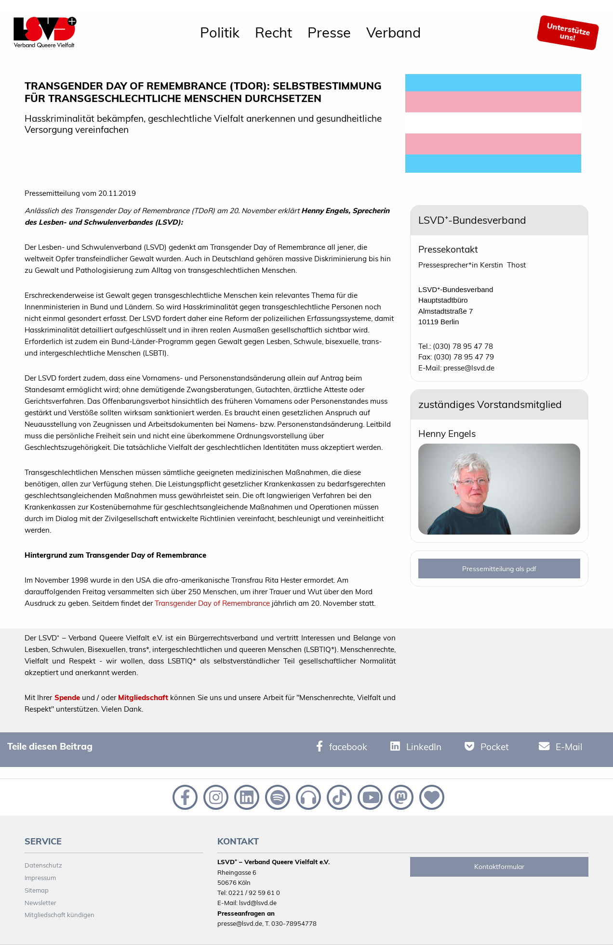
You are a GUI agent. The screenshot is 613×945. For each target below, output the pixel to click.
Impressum (40, 877)
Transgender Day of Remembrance (212, 603)
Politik (220, 32)
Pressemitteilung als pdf (499, 568)
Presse (329, 32)
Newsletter (40, 903)
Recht (273, 32)
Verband (393, 32)
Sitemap (37, 890)
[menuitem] (219, 32)
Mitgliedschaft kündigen (59, 915)
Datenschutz (43, 865)
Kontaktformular (499, 866)
